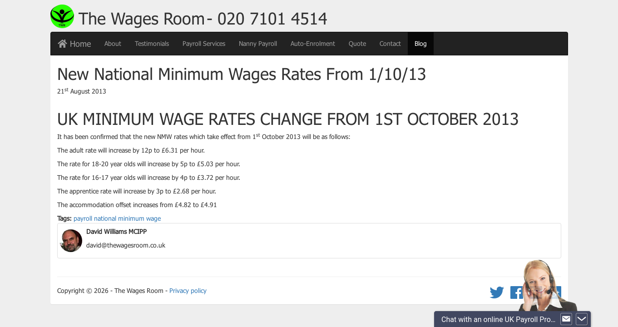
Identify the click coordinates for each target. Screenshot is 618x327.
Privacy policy (188, 290)
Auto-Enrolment (313, 43)
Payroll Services (204, 43)
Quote (357, 43)
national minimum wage (127, 218)
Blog (424, 43)
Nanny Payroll (258, 43)
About (112, 43)
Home (74, 44)
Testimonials (152, 43)
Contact (390, 43)
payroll (83, 218)
